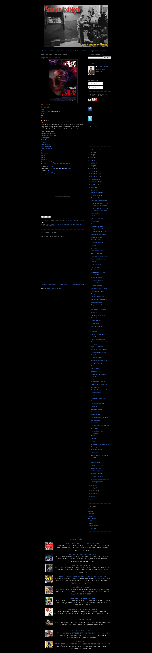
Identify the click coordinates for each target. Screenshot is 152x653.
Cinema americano (63, 224)
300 (92, 224)
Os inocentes (95, 452)
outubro (93, 179)
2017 (91, 152)
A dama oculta (82, 641)
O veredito (94, 331)
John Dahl (52, 225)
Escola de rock (95, 414)
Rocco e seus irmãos (97, 291)
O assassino (95, 401)
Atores (77, 51)
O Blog (44, 51)
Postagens (93, 83)
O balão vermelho (96, 285)
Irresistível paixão (96, 237)
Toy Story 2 (94, 428)
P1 (49, 164)
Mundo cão (94, 312)
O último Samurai (96, 195)
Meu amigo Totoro (96, 302)
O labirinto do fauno (97, 476)
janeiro (93, 496)
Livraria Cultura (45, 144)
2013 (91, 163)
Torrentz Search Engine (48, 162)
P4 (58, 164)
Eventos (103, 51)
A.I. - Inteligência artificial (98, 315)
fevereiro (94, 493)
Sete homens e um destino (99, 384)
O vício (93, 395)
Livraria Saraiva (46, 146)
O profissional (95, 366)
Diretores (69, 51)
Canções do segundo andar (99, 390)
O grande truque (96, 264)
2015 (91, 157)
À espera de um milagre (98, 234)
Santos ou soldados (97, 192)
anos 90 (53, 224)
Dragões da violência (82, 587)
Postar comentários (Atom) (55, 288)
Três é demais (95, 436)
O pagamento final (96, 294)
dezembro (94, 173)
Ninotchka (94, 329)
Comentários (93, 87)
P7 (67, 164)
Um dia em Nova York (97, 296)
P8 (70, 164)
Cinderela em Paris (97, 251)
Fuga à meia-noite (96, 253)
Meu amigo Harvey (96, 482)
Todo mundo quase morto (99, 360)
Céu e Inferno (95, 221)
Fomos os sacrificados (98, 339)
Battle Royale (95, 355)
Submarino (44, 151)
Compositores (94, 51)
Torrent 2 (44, 157)
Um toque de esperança (82, 630)
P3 (55, 164)
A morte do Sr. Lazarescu (98, 310)
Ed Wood (94, 406)
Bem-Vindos (94, 270)
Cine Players (45, 137)
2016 (91, 155)
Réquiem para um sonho (98, 352)
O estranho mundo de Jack (99, 231)
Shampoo (94, 460)
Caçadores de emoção (98, 403)
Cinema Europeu (75, 224)
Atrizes (84, 51)
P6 (64, 164)
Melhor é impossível (97, 471)
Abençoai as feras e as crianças (82, 609)
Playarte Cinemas (93, 525)
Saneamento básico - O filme (82, 598)
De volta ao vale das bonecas (100, 425)
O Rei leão (94, 248)
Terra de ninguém (96, 449)
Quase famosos (96, 468)
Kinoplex (90, 523)
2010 (91, 171)
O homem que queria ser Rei (100, 479)
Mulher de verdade (96, 277)
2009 (91, 499)
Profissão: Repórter (97, 218)
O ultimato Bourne (96, 358)
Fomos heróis (95, 198)
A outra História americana (99, 259)
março (93, 491)
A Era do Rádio (95, 267)
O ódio (93, 441)
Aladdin (93, 245)
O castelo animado (96, 363)
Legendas (44, 175)
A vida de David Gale (82, 620)
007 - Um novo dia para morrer (82, 554)
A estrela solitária (96, 240)
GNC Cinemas (92, 518)
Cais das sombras (96, 326)
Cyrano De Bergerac (97, 465)
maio (93, 485)
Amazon (43, 142)
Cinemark (91, 511)
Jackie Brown (95, 387)
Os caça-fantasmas (97, 412)
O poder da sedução (50, 58)
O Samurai (94, 423)
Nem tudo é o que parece (99, 299)
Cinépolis (90, 516)
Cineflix (90, 509)
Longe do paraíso (96, 379)
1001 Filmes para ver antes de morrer (82, 543)
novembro (94, 176)
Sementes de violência (82, 565)
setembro (94, 182)
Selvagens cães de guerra (99, 200)
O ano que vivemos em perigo (100, 444)
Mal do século (95, 368)
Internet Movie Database (48, 135)
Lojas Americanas (46, 148)
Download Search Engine (49, 173)
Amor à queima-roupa (97, 447)
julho (93, 187)
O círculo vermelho (96, 280)
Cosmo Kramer (103, 66)
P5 (61, 164)
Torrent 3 (44, 159)
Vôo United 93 (95, 420)
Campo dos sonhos (97, 318)
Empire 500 (44, 225)
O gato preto (95, 323)
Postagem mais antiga (77, 284)
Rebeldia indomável (97, 473)
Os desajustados (96, 392)
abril (92, 488)
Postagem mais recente (48, 284)
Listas (51, 51)
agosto (93, 184)
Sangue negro (95, 462)
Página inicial (63, 284)
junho (93, 190)
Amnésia (93, 438)
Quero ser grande (96, 409)
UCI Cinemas (92, 528)
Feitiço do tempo (96, 320)
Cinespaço (91, 513)
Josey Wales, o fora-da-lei (99, 381)
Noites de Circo (95, 283)
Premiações (59, 51)
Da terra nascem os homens (99, 417)
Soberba (93, 216)
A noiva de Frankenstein (98, 398)
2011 (91, 168)
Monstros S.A (95, 213)
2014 (91, 160)
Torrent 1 (44, 155)
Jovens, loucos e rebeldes (99, 349)
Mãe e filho (94, 371)
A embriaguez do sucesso (99, 256)
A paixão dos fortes (97, 347)
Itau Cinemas (92, 521)
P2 (52, 164)
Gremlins (93, 262)
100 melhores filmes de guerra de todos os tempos (82, 576)
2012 (91, 166)
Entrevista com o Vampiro (99, 288)
